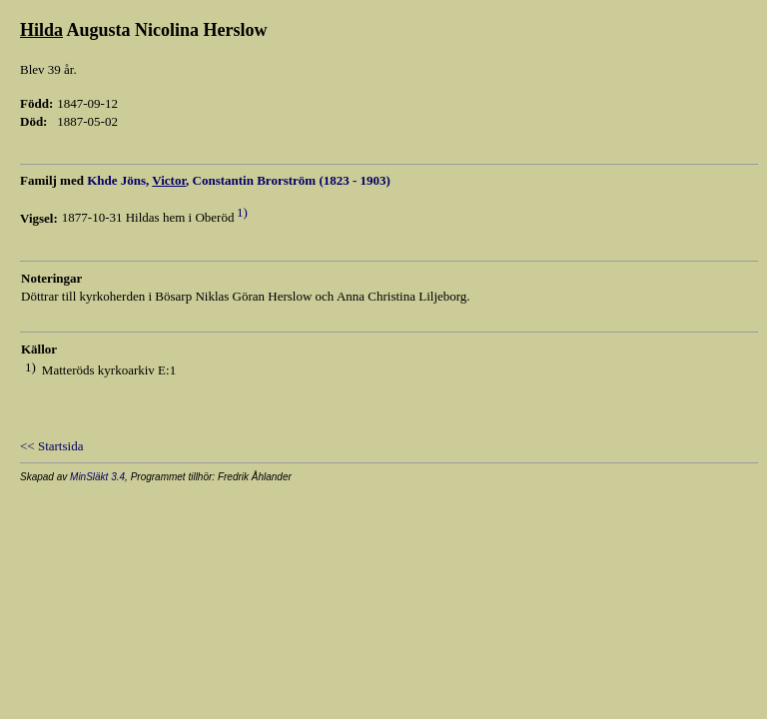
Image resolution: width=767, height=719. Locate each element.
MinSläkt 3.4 (97, 476)
